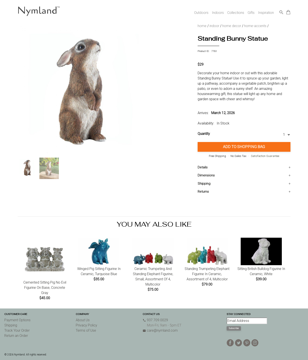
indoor (214, 26)
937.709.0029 (155, 320)
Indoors (218, 13)
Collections (235, 13)
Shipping (204, 184)
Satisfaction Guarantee (265, 156)
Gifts (251, 13)
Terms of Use (86, 330)
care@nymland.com (160, 330)
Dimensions (206, 175)
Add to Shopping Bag (244, 146)
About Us (83, 320)
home (202, 26)
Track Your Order (17, 330)
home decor (231, 26)
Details (203, 167)
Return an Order (16, 336)
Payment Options (17, 320)
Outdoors (201, 13)
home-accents (255, 26)
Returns (203, 192)
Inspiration (266, 13)
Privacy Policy (86, 325)
